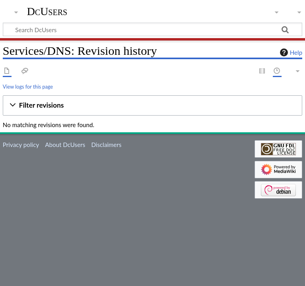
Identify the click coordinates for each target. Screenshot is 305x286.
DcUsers (47, 11)
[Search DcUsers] (152, 29)
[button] (152, 105)
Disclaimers (106, 144)
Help (290, 52)
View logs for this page (28, 86)
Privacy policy (21, 144)
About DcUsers (65, 144)
